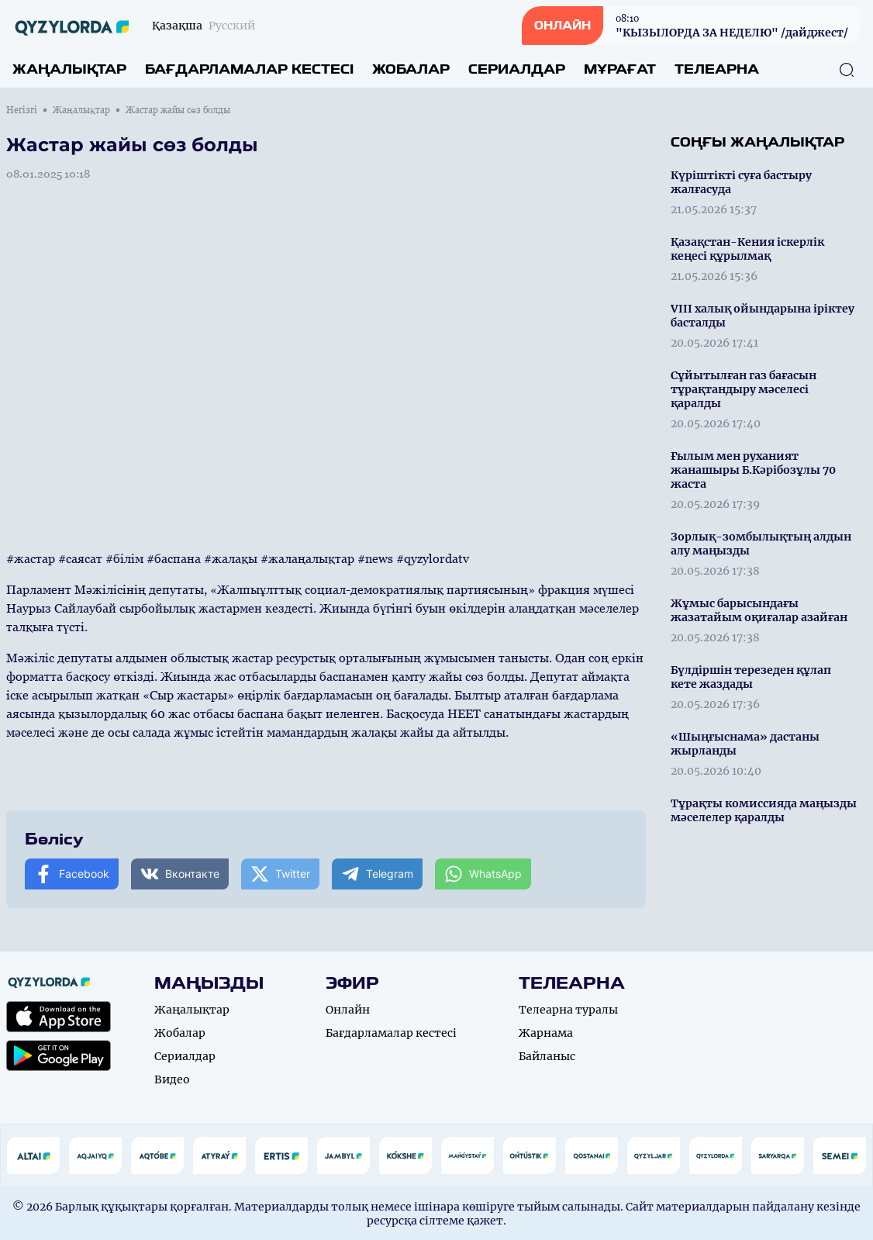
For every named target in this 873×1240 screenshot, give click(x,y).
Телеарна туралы (568, 1010)
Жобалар (411, 69)
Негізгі (21, 110)
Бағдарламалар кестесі (249, 69)
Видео (172, 1079)
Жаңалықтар (69, 69)
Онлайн (348, 1010)
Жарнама (546, 1033)
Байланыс (547, 1056)
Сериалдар (516, 69)
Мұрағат (620, 69)
